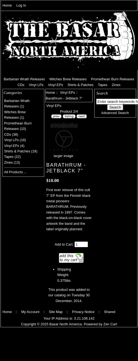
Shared (109, 312)
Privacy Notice (83, 312)
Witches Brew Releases (68, 79)
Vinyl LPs (36, 85)
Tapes (102, 85)
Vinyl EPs (67, 92)
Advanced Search (115, 113)
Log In (21, 5)
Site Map (56, 312)
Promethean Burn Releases (112, 79)
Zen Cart (110, 324)
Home (7, 5)
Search (102, 93)
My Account (30, 312)
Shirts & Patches (80, 85)
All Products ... (15, 172)
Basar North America (65, 324)
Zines (116, 85)
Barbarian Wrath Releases (24, 79)
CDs (21, 85)
